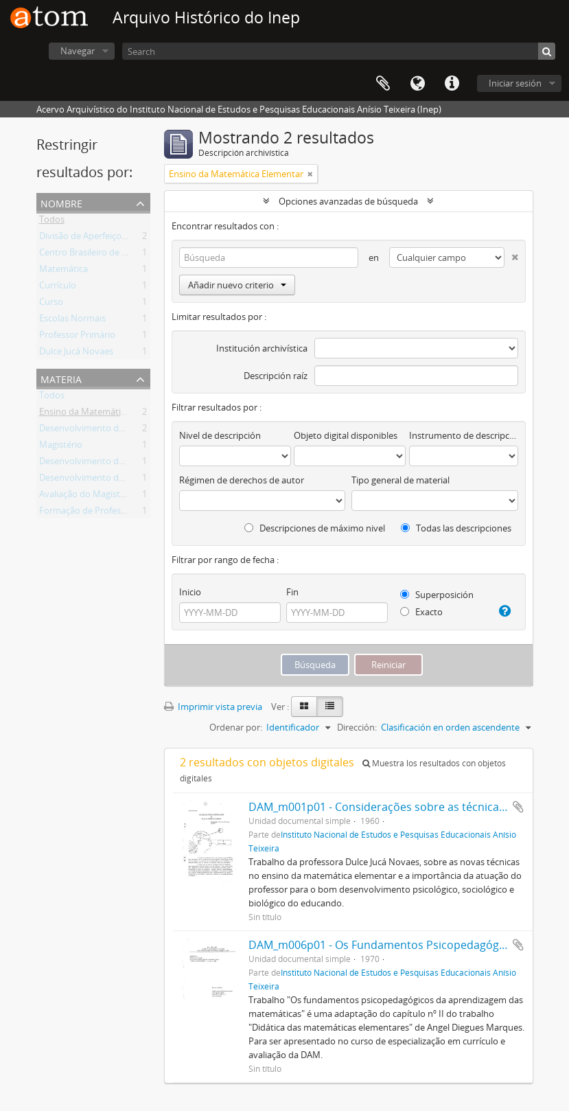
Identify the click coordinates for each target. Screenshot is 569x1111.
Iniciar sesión (515, 83)
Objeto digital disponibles (345, 435)
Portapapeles (383, 84)
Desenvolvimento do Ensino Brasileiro (116, 463)
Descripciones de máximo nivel (314, 528)
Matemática (63, 271)
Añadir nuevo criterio (237, 285)
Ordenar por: (235, 727)
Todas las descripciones (456, 528)
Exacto (421, 612)
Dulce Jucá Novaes (76, 353)
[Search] (338, 51)
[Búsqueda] (546, 51)
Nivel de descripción (220, 435)
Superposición (437, 594)
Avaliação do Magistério (87, 496)
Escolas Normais (72, 320)
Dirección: (357, 727)
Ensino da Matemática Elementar (106, 414)
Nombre (61, 202)
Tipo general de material (400, 480)
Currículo (57, 288)
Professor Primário (77, 337)
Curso (51, 304)
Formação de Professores (91, 513)
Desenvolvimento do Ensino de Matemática (128, 480)
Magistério (60, 447)
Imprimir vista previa (213, 706)
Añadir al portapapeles (518, 807)
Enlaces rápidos (451, 84)
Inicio (190, 592)
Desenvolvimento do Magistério (104, 430)
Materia (61, 378)
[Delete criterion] (511, 254)
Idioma (417, 84)
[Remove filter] (310, 174)
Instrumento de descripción (463, 435)
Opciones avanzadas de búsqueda (348, 201)
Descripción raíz (275, 375)
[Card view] (304, 706)
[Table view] (329, 706)
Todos (52, 222)
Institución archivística (261, 348)
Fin (292, 592)
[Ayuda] (504, 611)
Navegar (77, 51)
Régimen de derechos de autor (241, 480)
